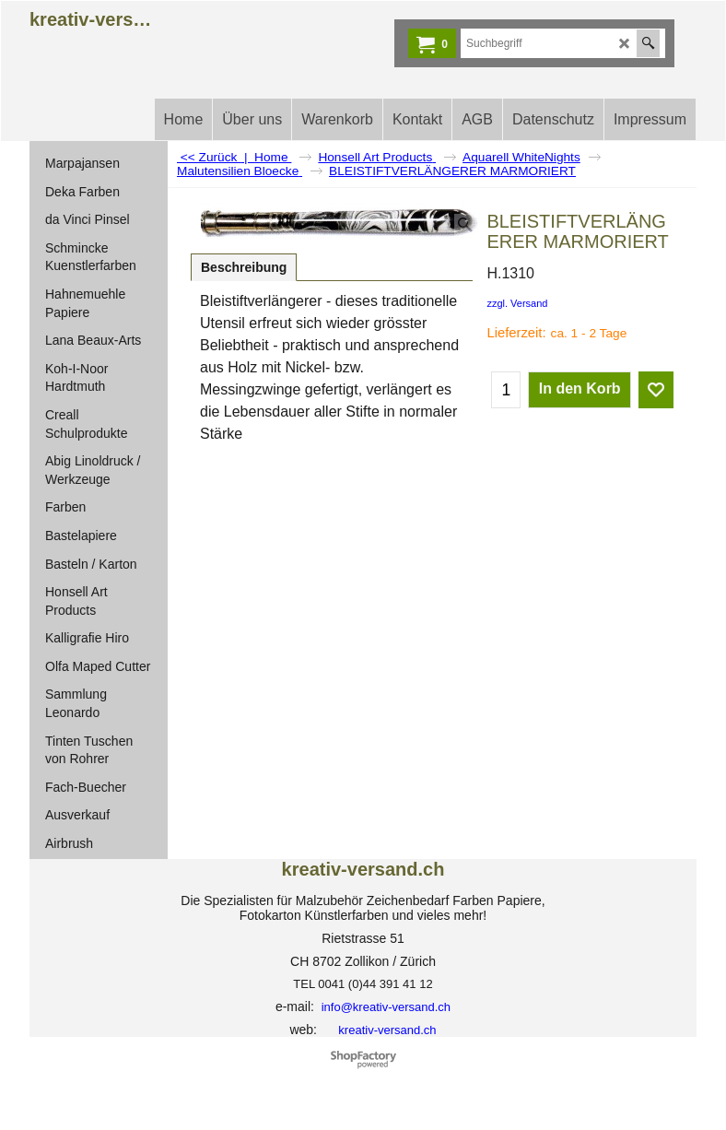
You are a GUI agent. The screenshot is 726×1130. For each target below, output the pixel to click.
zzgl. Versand (516, 303)
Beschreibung (244, 267)
